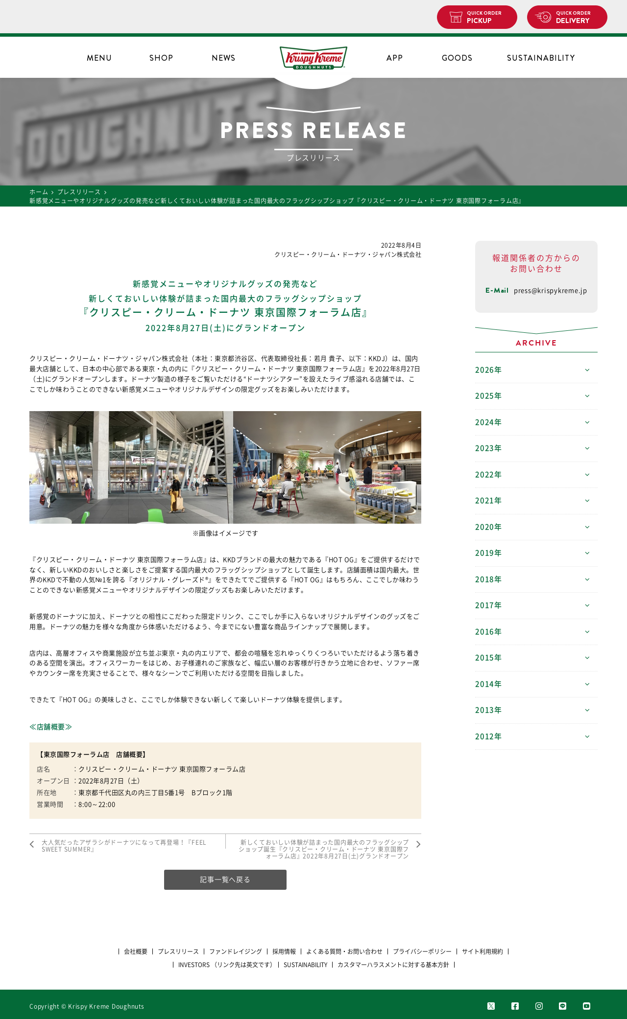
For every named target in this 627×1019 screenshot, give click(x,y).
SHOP (161, 58)
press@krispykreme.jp (550, 290)
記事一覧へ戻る (225, 879)
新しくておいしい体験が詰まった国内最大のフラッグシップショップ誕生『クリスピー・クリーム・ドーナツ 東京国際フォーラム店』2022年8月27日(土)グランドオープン (324, 849)
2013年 (488, 710)
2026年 (488, 369)
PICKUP (488, 17)
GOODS (457, 58)
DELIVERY (578, 17)
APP (394, 58)
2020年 (488, 527)
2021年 (488, 500)
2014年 (488, 684)
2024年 (488, 422)
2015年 (488, 657)
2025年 (488, 395)
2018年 (488, 579)
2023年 (488, 448)
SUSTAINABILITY (541, 58)
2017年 (488, 605)
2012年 (488, 736)
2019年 (488, 552)
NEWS (224, 58)
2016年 (488, 631)
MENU (99, 58)
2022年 (488, 474)
